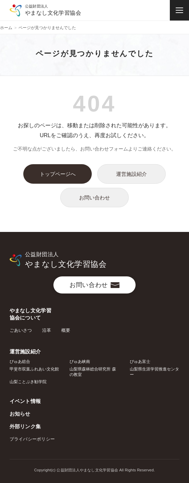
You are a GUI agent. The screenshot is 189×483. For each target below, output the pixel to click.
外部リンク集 (25, 426)
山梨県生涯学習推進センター (154, 372)
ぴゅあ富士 (140, 361)
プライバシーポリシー (32, 439)
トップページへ (58, 174)
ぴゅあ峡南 (80, 361)
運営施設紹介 (131, 174)
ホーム (6, 27)
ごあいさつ (21, 330)
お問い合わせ (94, 197)
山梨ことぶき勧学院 (28, 381)
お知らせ (20, 414)
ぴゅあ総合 (20, 361)
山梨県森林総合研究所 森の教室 (93, 372)
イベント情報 (25, 401)
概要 (65, 330)
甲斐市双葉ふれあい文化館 (34, 369)
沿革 (46, 330)
